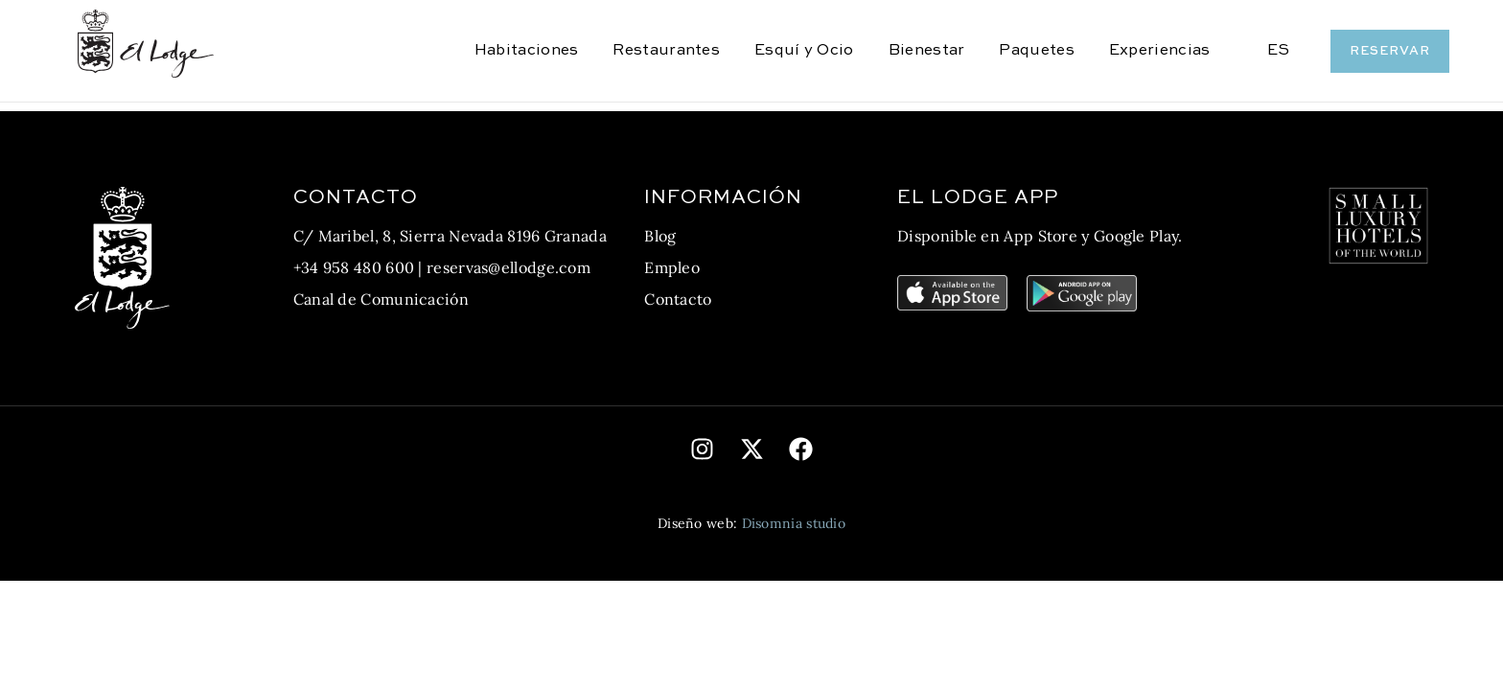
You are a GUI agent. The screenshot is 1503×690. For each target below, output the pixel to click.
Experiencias (1160, 50)
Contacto (677, 299)
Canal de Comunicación (381, 299)
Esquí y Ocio (804, 50)
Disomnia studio (794, 523)
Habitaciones (526, 50)
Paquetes (1036, 50)
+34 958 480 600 (354, 267)
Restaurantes (666, 50)
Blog (660, 235)
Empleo (672, 267)
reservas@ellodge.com (508, 267)
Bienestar (927, 50)
